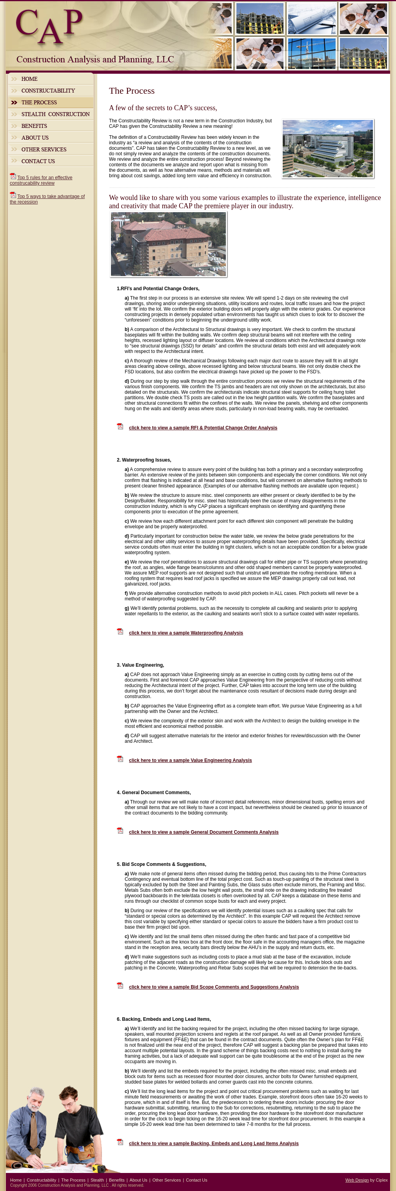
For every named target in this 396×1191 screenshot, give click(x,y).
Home (51, 79)
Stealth (51, 114)
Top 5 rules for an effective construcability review (41, 180)
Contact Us (51, 161)
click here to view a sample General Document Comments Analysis (204, 832)
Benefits (51, 125)
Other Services (51, 149)
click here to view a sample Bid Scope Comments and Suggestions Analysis (214, 987)
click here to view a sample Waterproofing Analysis (186, 633)
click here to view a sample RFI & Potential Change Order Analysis (203, 428)
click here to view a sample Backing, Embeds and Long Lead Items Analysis (214, 1143)
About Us (51, 137)
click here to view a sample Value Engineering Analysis (190, 760)
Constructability (51, 90)
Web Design (357, 1180)
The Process (51, 102)
